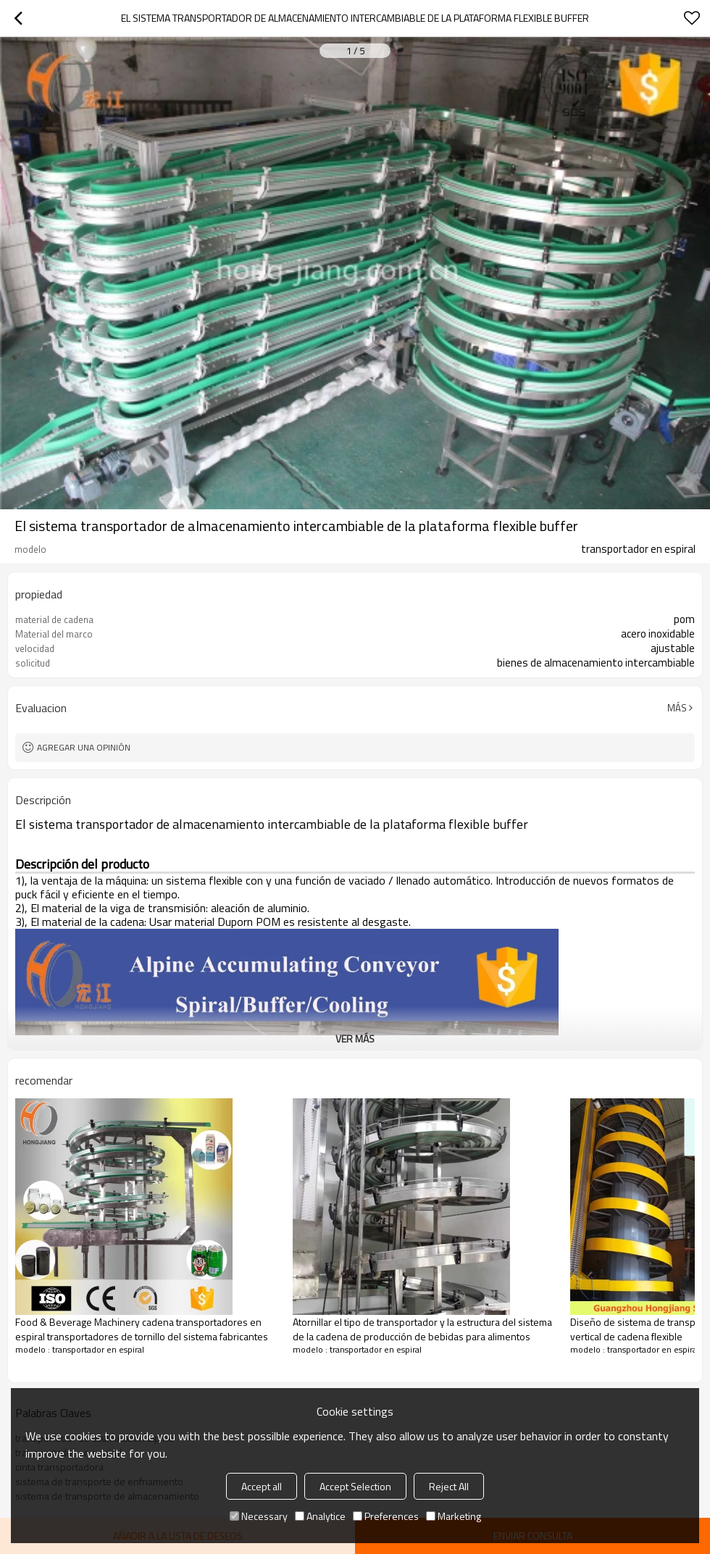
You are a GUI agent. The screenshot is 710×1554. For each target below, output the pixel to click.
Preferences (386, 1516)
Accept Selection (355, 1486)
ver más (355, 1038)
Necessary (259, 1516)
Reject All (449, 1486)
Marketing (453, 1516)
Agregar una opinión (83, 747)
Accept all (261, 1486)
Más (677, 708)
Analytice (320, 1516)
